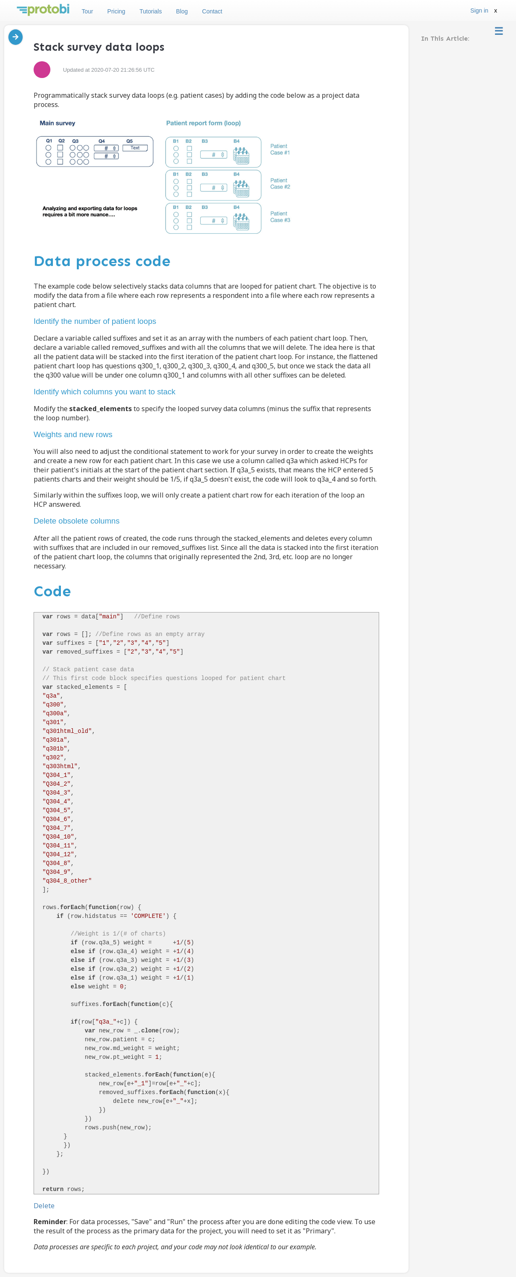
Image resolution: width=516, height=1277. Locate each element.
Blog (182, 11)
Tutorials (150, 11)
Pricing (116, 11)
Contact (212, 11)
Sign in (479, 10)
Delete (44, 1205)
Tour (87, 11)
